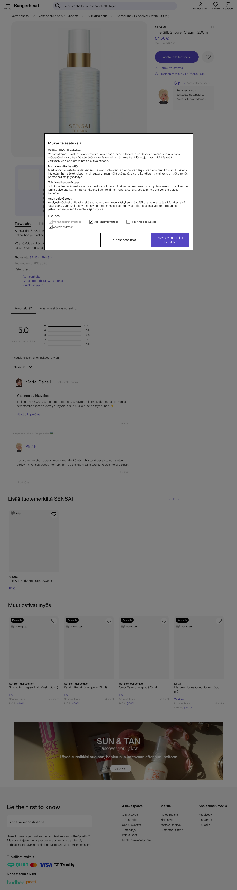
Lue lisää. (54, 216)
